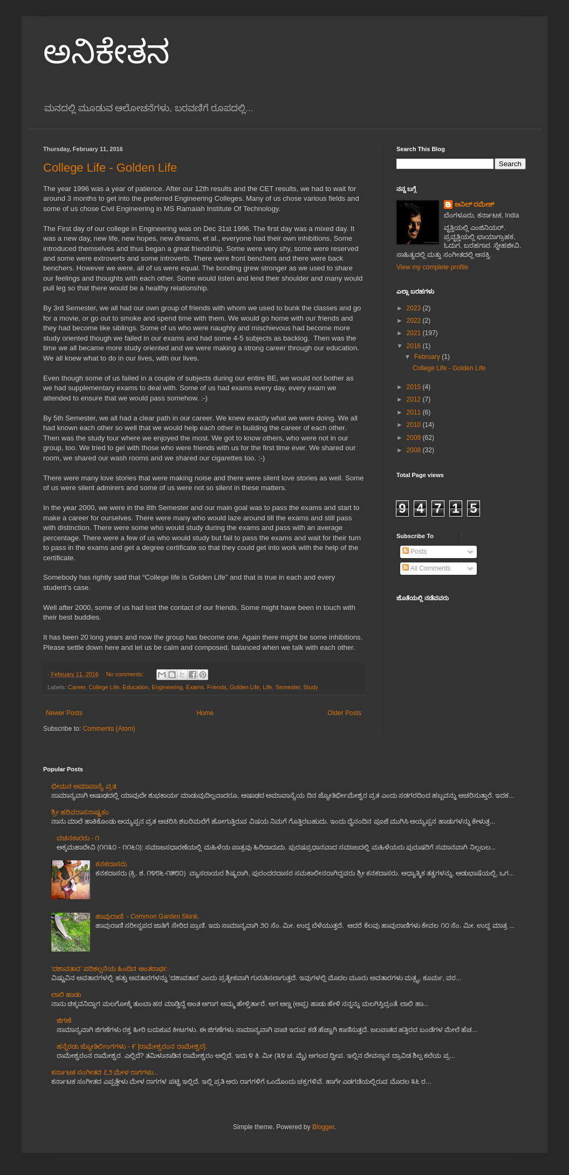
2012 (415, 399)
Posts (414, 551)
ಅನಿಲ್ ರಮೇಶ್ (474, 204)
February (428, 357)
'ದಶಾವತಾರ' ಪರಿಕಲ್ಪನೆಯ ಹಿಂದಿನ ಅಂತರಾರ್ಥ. (110, 969)
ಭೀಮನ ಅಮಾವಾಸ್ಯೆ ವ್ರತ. (84, 786)
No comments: (126, 674)
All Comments (426, 568)
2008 (415, 450)
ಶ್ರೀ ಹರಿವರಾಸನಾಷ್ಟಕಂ (80, 812)
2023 (415, 308)
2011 (415, 412)
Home (205, 713)
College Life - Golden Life (110, 167)
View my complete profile (432, 267)
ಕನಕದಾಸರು (111, 864)
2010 (415, 425)
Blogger (323, 1127)
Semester (288, 687)
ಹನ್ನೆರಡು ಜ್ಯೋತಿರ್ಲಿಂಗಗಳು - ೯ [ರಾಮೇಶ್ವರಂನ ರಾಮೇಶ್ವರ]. (132, 1046)
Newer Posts (64, 713)
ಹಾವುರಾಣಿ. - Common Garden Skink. (147, 916)
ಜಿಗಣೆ (64, 1020)
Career (76, 687)
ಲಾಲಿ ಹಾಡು (66, 995)
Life (267, 687)
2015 (415, 387)
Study (310, 687)
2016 (415, 346)
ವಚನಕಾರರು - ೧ (78, 838)
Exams (195, 687)
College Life (103, 687)
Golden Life (244, 687)
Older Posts (344, 713)
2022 (415, 320)
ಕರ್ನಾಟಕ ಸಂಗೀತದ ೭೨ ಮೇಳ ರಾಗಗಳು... (105, 1072)
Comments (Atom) (109, 728)
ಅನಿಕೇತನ (106, 52)
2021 (415, 333)
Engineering (167, 687)
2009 (415, 438)
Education (135, 687)
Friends (217, 687)
